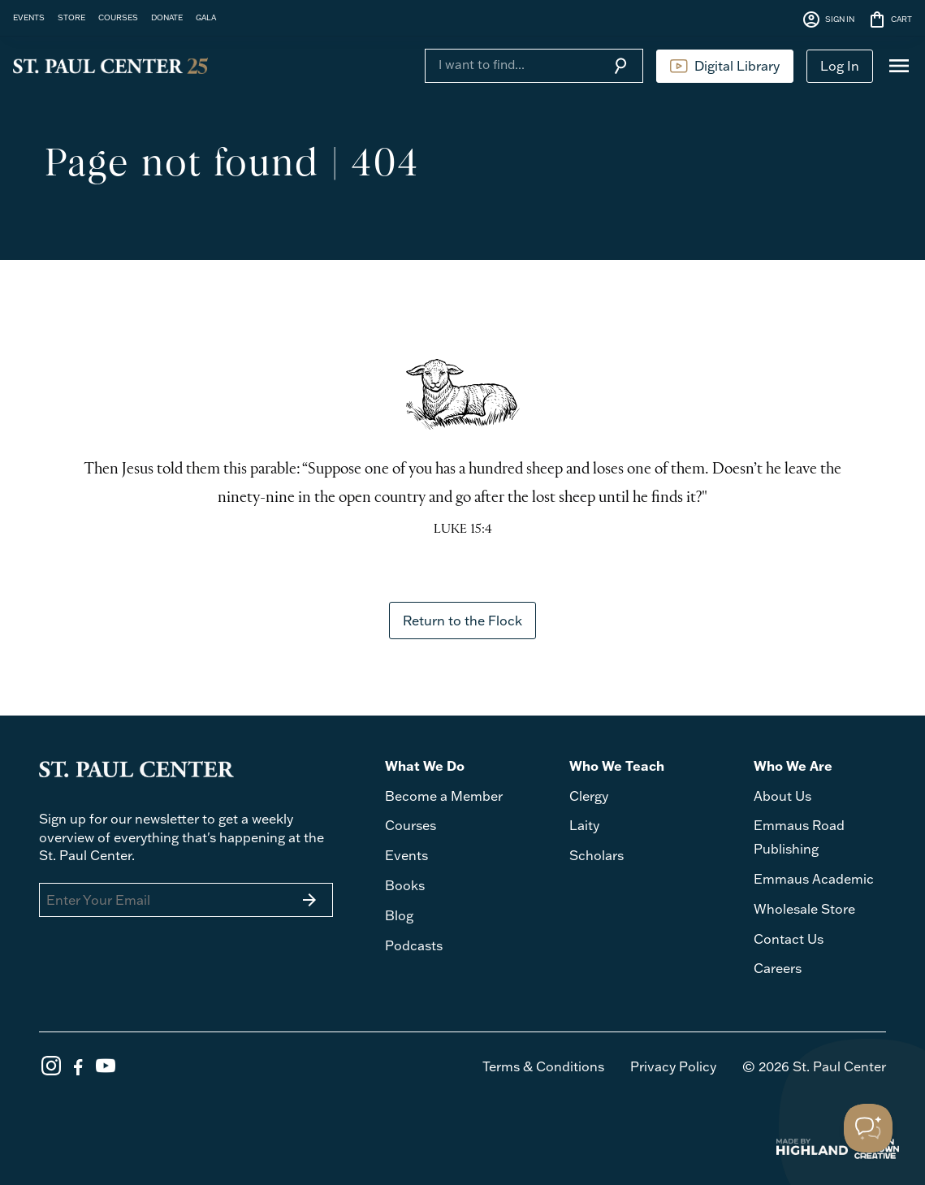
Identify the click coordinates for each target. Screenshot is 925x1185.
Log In (839, 66)
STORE (71, 17)
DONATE (167, 17)
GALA (206, 17)
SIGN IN (828, 19)
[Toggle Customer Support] (868, 1128)
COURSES (118, 17)
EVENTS (29, 17)
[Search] (511, 65)
